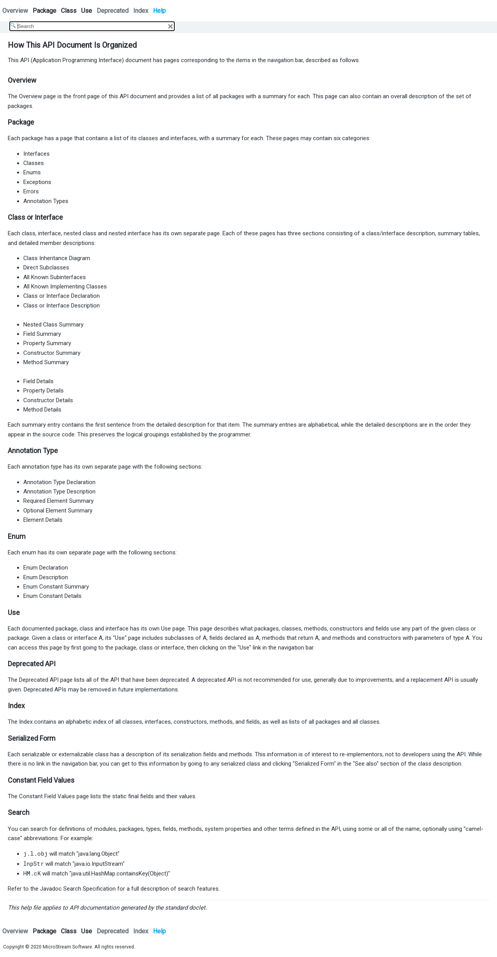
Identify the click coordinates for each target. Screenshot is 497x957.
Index (140, 10)
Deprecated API (39, 679)
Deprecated (113, 10)
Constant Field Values (47, 796)
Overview (15, 10)
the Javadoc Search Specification (73, 888)
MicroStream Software (67, 947)
